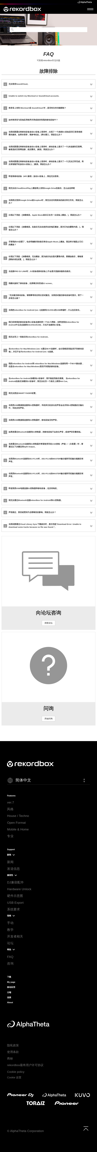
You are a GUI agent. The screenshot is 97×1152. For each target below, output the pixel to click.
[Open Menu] (90, 9)
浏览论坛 (48, 623)
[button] (48, 780)
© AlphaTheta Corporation (25, 1131)
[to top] (86, 1128)
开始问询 (48, 719)
